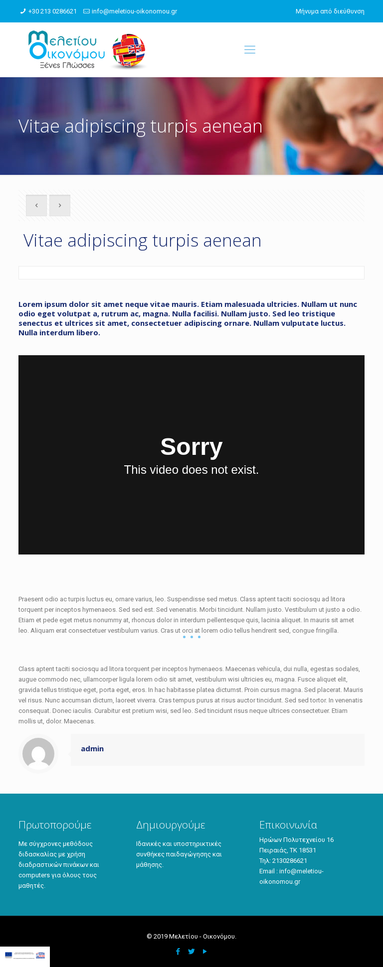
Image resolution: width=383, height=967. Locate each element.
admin (92, 748)
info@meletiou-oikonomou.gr (134, 11)
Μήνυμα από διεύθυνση (330, 11)
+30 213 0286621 (52, 11)
